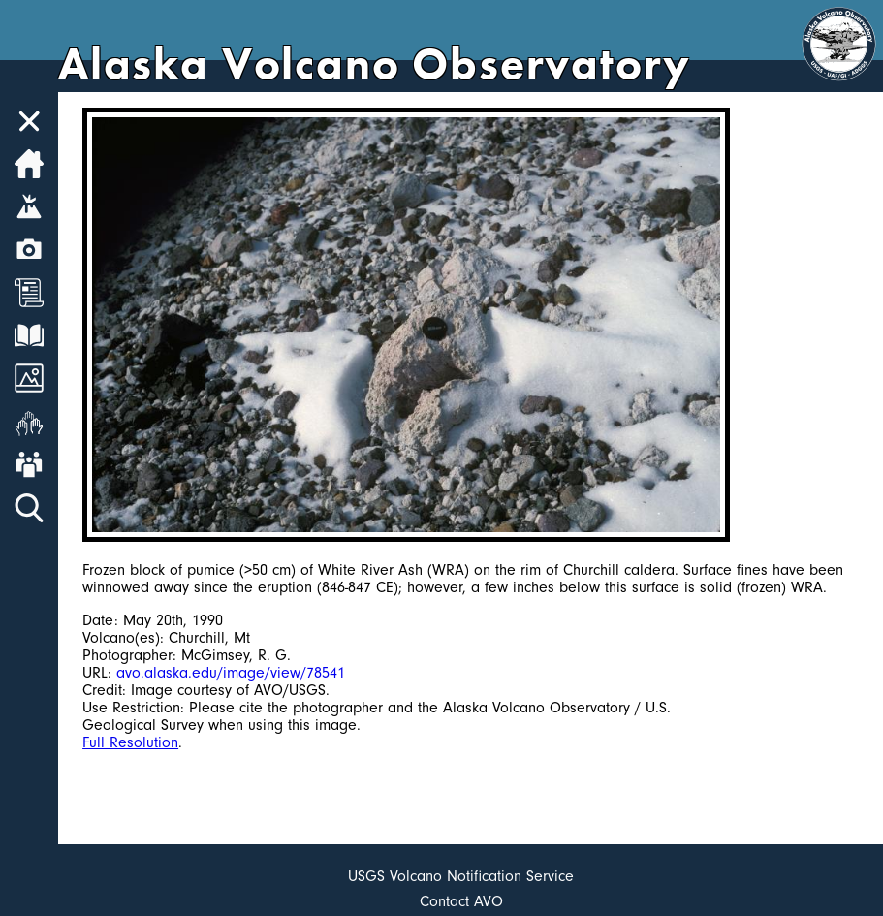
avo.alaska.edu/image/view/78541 (230, 672)
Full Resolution (130, 742)
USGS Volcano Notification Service (461, 876)
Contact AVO (461, 901)
